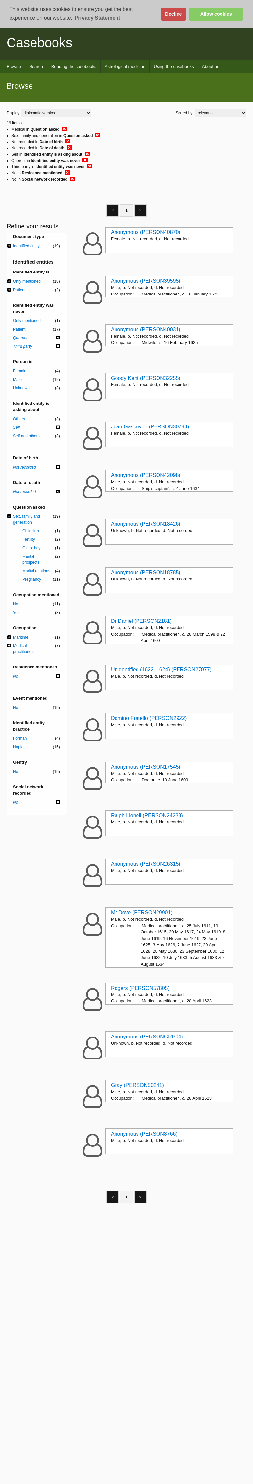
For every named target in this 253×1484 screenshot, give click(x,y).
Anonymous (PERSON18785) (145, 572)
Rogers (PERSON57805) (140, 988)
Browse (14, 66)
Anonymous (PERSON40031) (145, 329)
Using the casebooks (174, 66)
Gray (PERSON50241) (137, 1085)
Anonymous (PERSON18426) (145, 524)
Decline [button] (173, 14)
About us (210, 66)
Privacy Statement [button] (97, 18)
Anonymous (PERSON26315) (145, 864)
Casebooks (39, 42)
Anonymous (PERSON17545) (145, 767)
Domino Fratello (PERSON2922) (149, 718)
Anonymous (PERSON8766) (144, 1134)
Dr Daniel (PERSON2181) (141, 621)
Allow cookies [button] (216, 14)
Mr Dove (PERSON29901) (142, 912)
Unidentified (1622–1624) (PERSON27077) (161, 669)
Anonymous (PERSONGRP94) (147, 1036)
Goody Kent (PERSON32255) (145, 378)
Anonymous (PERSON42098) (145, 475)
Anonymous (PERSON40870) (145, 232)
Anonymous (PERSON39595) (145, 281)
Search (36, 66)
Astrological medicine (125, 66)
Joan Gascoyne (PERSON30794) (150, 426)
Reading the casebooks (73, 66)
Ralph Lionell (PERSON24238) (147, 815)
